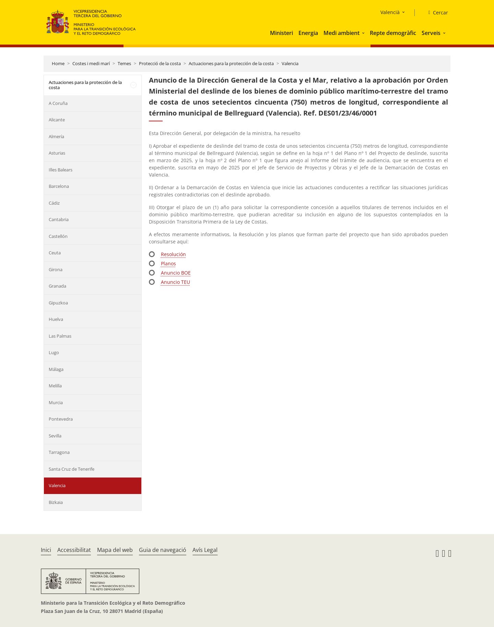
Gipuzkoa (58, 303)
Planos (168, 263)
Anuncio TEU (175, 282)
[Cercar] (435, 12)
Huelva (56, 319)
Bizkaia (56, 502)
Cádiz (54, 203)
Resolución (173, 254)
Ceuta (55, 253)
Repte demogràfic (393, 33)
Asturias (57, 153)
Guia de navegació (162, 550)
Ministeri (281, 33)
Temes (124, 63)
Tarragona (59, 452)
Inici (46, 550)
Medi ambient (342, 33)
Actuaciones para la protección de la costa (231, 63)
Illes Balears (60, 170)
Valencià (390, 12)
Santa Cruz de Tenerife (71, 469)
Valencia (290, 63)
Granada (57, 286)
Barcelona (59, 186)
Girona (55, 269)
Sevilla (55, 436)
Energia (308, 33)
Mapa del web (115, 550)
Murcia (56, 402)
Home (58, 63)
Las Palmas (60, 336)
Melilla (55, 386)
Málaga (56, 369)
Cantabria (59, 219)
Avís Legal (204, 550)
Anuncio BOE (176, 272)
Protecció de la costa (160, 63)
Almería (56, 136)
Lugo (54, 352)
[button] (364, 33)
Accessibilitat (74, 550)
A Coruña (58, 103)
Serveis (431, 33)
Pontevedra (61, 419)
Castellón (58, 236)
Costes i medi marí (91, 63)
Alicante (57, 120)
